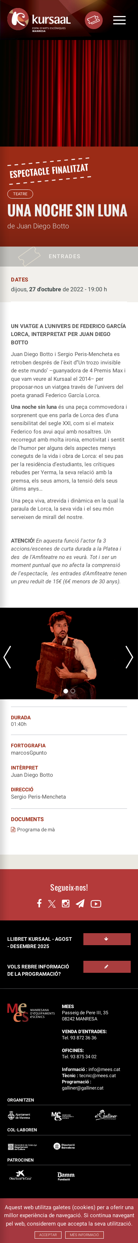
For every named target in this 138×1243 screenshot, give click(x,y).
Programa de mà (33, 829)
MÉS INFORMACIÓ (84, 1235)
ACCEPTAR (48, 1235)
